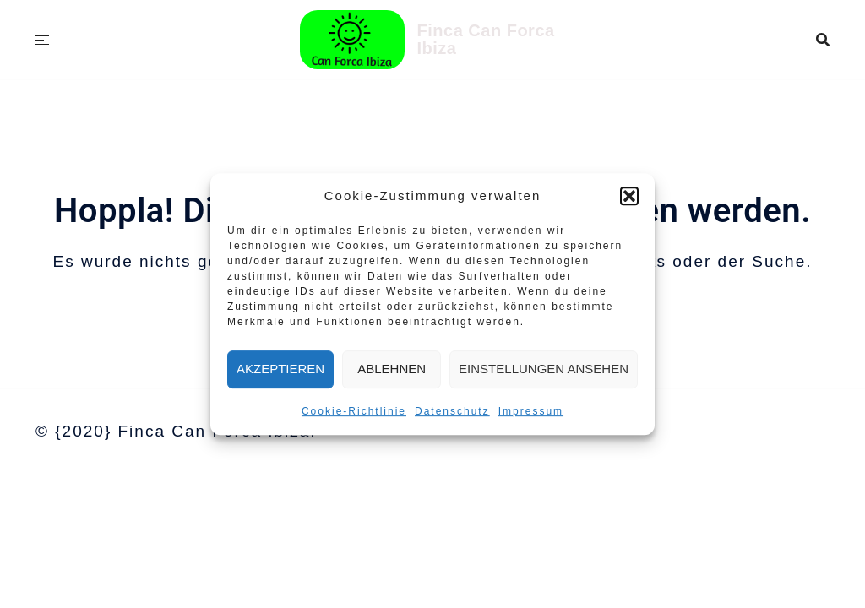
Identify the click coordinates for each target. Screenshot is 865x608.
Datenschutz (452, 411)
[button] (629, 195)
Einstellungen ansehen (543, 368)
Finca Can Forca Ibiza (486, 39)
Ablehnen (391, 368)
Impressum (530, 411)
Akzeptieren (280, 368)
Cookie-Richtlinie (354, 411)
